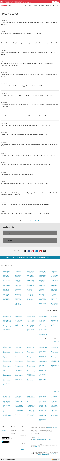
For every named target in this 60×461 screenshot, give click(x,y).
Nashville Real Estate (30, 300)
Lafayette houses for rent (31, 405)
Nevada (28, 325)
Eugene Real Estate (18, 284)
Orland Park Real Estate (42, 275)
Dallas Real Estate (17, 276)
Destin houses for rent (18, 400)
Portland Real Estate (42, 285)
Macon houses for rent (30, 411)
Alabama (4, 316)
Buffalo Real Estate (6, 294)
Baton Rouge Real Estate (6, 281)
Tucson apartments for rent (55, 362)
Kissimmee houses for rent (31, 402)
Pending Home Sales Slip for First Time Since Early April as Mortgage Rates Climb (26, 164)
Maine (16, 326)
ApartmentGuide (23, 441)
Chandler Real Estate (6, 298)
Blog (11, 438)
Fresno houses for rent (18, 407)
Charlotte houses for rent (7, 407)
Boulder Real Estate (6, 290)
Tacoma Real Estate (54, 290)
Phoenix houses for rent (42, 405)
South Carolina (41, 329)
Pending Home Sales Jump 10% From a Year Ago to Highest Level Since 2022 (25, 204)
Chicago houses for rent (6, 411)
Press (12, 435)
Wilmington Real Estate (54, 303)
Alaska (4, 317)
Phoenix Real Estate (42, 280)
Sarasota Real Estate (54, 277)
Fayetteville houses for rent (19, 405)
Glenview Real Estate (18, 300)
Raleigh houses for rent (42, 410)
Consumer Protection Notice (46, 439)
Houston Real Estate (18, 304)
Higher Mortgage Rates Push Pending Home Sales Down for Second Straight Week (26, 125)
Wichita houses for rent (54, 415)
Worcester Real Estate (54, 305)
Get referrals (4, 430)
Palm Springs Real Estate (42, 277)
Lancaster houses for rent (31, 407)
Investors (12, 436)
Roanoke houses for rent (42, 415)
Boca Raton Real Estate (6, 286)
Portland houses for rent (42, 409)
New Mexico (29, 331)
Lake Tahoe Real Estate (30, 276)
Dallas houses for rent (18, 396)
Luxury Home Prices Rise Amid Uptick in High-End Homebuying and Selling (24, 134)
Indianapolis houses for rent (31, 397)
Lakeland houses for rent (30, 406)
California (4, 321)
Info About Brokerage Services (37, 439)
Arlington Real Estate (6, 272)
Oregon (40, 322)
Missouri (28, 322)
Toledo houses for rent (54, 405)
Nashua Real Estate (30, 299)
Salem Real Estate (41, 300)
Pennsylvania (41, 324)
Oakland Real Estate (42, 271)
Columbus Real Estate (18, 275)
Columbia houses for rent (7, 414)
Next (39, 220)
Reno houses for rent (42, 411)
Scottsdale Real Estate (54, 281)
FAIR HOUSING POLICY (52, 453)
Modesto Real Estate (30, 294)
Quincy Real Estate (41, 289)
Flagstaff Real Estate (18, 286)
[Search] (59, 9)
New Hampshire (29, 326)
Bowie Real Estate (5, 291)
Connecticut (5, 324)
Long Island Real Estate (30, 280)
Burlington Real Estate (6, 295)
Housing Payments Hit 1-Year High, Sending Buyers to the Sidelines (21, 33)
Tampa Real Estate (53, 291)
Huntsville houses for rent (31, 396)
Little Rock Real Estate (30, 279)
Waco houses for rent (54, 411)
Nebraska (28, 324)
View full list (56, 313)
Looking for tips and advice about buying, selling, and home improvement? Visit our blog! (30, 257)
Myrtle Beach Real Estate (30, 295)
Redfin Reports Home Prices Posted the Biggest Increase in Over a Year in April (25, 213)
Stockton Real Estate (54, 289)
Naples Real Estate (29, 298)
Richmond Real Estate (42, 295)
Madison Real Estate (30, 284)
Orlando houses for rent (42, 402)
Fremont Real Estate (18, 295)
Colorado (4, 322)
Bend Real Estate (5, 284)
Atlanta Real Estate (6, 275)
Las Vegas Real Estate (30, 277)
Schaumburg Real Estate (54, 280)
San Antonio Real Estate (42, 303)
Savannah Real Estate (54, 279)
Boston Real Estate (6, 289)
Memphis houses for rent (30, 414)
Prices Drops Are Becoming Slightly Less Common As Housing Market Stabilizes (26, 183)
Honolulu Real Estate (18, 303)
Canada (22, 449)
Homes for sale (8, 316)
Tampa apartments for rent (55, 360)
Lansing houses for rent (30, 409)
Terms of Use (49, 427)
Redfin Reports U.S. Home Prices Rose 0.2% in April (17, 174)
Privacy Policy (55, 427)
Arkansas (4, 320)
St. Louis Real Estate (54, 286)
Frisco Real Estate (17, 298)
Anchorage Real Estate (6, 271)
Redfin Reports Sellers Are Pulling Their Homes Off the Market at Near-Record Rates (27, 95)
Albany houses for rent (6, 396)
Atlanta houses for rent (6, 400)
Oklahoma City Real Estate (43, 272)
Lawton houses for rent (30, 410)
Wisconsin (52, 326)
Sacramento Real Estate (42, 299)
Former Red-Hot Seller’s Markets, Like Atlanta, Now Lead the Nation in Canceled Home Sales (29, 43)
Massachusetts (29, 316)
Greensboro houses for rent (19, 409)
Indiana (16, 320)
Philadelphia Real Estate (42, 279)
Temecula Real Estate (54, 293)
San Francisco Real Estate (54, 270)
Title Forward (23, 443)
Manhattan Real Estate (30, 285)
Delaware (4, 326)
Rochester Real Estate (42, 298)
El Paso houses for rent (18, 402)
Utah (51, 317)
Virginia (52, 320)
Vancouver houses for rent (55, 410)
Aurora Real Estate (6, 276)
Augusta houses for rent (6, 401)
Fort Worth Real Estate (18, 293)
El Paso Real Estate (18, 281)
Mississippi (28, 321)
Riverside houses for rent (42, 414)
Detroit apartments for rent (19, 357)
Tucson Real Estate (53, 294)
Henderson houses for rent (19, 414)
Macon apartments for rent (31, 357)
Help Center (22, 430)
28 (35, 220)
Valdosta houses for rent (54, 409)
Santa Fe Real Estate (54, 276)
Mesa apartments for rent (31, 366)
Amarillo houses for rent (6, 397)
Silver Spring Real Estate (54, 284)
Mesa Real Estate (29, 289)
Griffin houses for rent (18, 411)
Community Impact (14, 430)
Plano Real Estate (41, 284)
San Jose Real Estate (54, 271)
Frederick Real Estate (18, 294)
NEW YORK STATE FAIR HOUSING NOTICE (43, 454)
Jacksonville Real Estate (30, 271)
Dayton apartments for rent (19, 353)
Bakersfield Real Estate (6, 279)
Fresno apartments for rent (19, 366)
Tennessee (40, 334)
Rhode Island (40, 326)
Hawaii (16, 316)
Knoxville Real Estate (30, 275)
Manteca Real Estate (30, 286)
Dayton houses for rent (18, 397)
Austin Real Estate (6, 277)
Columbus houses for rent (7, 415)
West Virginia (53, 324)
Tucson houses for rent (54, 406)
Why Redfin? (13, 428)
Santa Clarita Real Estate (54, 275)
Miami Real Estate (29, 290)
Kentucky (16, 324)
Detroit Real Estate (18, 280)
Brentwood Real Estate (6, 293)
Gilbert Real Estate (18, 299)
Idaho (15, 317)
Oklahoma (40, 321)
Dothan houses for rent (18, 401)
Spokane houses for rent (54, 400)
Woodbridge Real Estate (54, 304)
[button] (30, 459)
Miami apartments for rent (31, 367)
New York (40, 316)
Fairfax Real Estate (18, 285)
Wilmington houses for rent (55, 416)
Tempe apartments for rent (55, 361)
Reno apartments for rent (42, 370)
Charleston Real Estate (6, 299)
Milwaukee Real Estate (30, 291)
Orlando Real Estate (42, 276)
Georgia (4, 329)
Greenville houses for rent (19, 410)
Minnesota (28, 320)
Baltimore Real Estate (6, 280)
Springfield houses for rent (55, 401)
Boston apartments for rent (7, 371)
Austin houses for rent (6, 402)
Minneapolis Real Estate (30, 293)
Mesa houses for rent (30, 415)
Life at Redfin (13, 433)
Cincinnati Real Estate (18, 270)
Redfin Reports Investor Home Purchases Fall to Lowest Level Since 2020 (24, 116)
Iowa (15, 321)
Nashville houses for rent (42, 401)
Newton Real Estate (42, 270)
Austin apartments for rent (7, 357)
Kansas (16, 322)
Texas (51, 316)
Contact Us (22, 428)
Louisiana (16, 325)
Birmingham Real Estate (6, 285)
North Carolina (41, 317)
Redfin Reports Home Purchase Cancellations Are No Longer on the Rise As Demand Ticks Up (30, 155)
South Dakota (41, 331)
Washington (52, 321)
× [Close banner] (58, 459)
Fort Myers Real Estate (18, 291)
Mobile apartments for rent (31, 374)
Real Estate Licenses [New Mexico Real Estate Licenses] (37, 437)
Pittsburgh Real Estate (42, 281)
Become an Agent (4, 428)
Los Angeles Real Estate (30, 281)
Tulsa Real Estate (53, 295)
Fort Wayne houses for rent (19, 406)
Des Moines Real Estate (18, 279)
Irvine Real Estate (29, 270)
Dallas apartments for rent (19, 352)
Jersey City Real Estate (30, 272)
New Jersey (28, 329)
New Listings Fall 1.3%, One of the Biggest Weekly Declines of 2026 (22, 86)
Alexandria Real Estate (6, 270)
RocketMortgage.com (37, 446)
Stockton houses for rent (54, 402)
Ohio (39, 320)
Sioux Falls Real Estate (54, 285)
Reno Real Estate (41, 294)
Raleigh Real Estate (42, 290)
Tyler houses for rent (54, 407)
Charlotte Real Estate (6, 300)
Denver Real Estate (18, 277)
